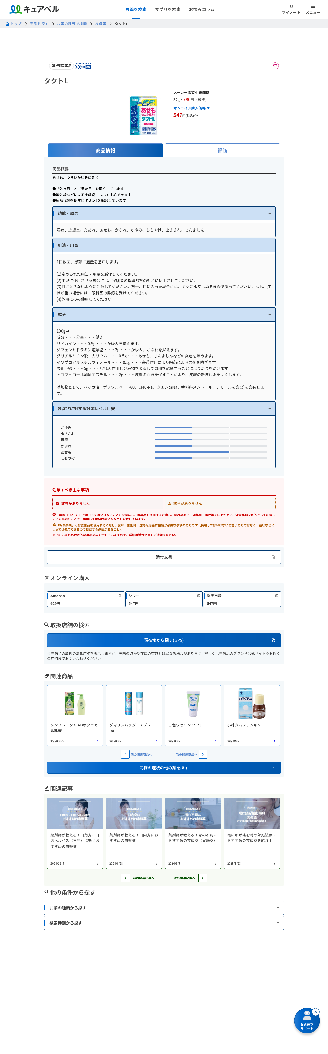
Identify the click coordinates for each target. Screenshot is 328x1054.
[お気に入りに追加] (275, 65)
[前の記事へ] (125, 878)
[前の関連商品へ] (125, 754)
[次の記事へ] (202, 878)
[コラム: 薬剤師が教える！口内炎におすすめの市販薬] (134, 833)
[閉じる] (316, 1012)
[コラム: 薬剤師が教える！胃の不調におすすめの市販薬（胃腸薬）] (193, 833)
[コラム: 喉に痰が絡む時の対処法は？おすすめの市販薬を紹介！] (252, 833)
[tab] (105, 150)
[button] (164, 213)
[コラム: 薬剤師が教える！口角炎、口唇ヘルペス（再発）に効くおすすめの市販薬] (75, 833)
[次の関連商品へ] (203, 754)
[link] (85, 599)
